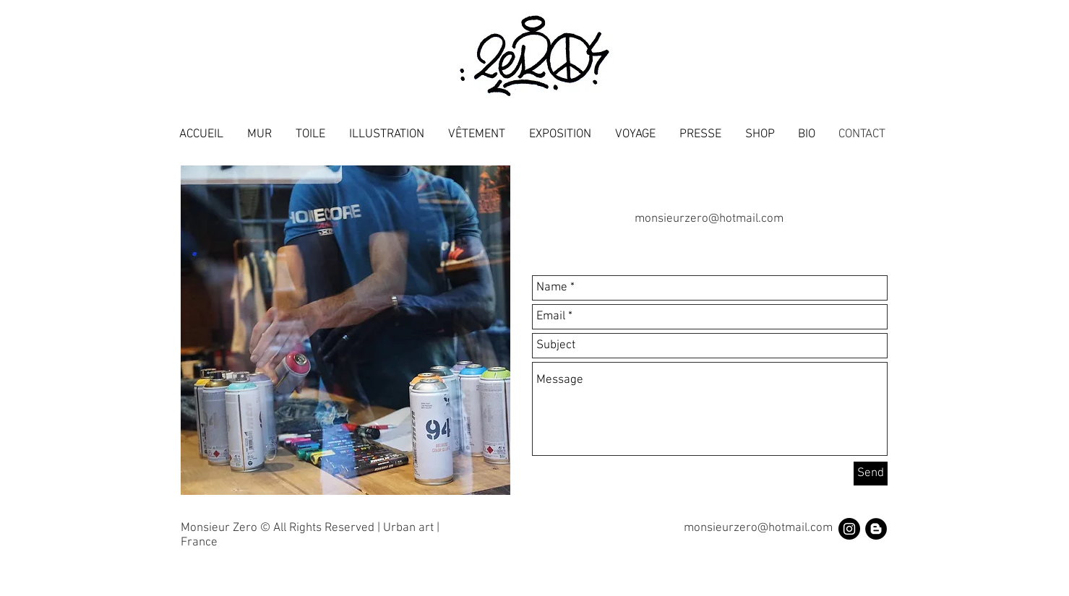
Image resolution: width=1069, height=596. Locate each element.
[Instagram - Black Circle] (849, 529)
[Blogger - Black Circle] (876, 529)
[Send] (871, 473)
